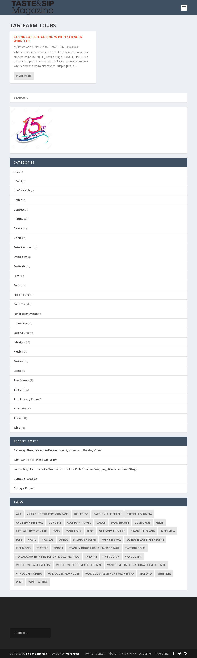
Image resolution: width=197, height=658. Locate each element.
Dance (18, 228)
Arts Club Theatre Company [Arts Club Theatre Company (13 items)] (47, 514)
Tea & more (21, 380)
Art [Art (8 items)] (18, 514)
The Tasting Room (26, 399)
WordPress (72, 653)
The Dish (19, 389)
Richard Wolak (25, 46)
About (112, 653)
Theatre (19, 408)
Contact (101, 653)
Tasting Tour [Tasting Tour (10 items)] (135, 548)
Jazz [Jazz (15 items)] (19, 539)
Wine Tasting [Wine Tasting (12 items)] (38, 582)
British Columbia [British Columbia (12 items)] (139, 514)
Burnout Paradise (25, 479)
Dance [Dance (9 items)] (100, 522)
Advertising (161, 653)
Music (17, 351)
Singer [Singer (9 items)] (58, 548)
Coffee (18, 200)
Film (16, 276)
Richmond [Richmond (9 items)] (23, 548)
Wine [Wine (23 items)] (19, 582)
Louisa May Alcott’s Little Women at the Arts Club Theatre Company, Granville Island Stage (75, 469)
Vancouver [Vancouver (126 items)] (133, 556)
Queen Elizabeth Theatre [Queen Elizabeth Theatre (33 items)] (145, 539)
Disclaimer (145, 653)
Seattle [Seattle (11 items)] (42, 548)
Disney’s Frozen (24, 488)
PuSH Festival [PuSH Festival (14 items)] (111, 539)
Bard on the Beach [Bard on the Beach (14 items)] (107, 514)
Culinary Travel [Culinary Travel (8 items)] (79, 522)
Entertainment (24, 247)
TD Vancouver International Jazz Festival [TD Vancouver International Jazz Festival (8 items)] (47, 556)
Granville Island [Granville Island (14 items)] (142, 531)
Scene (17, 370)
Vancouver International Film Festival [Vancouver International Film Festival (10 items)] (136, 565)
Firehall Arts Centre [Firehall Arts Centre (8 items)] (31, 531)
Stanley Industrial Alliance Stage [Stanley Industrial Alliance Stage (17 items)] (94, 548)
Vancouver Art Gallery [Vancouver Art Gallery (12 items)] (33, 565)
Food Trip (20, 304)
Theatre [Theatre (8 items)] (91, 556)
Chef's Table (22, 190)
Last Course (21, 332)
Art (16, 171)
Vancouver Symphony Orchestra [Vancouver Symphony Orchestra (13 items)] (109, 573)
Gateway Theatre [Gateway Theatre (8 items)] (112, 531)
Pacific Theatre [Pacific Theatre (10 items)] (84, 539)
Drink (17, 238)
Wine (17, 427)
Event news (21, 257)
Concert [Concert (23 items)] (55, 522)
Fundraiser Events (26, 314)
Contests (20, 209)
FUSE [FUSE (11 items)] (90, 531)
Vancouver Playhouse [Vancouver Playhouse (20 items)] (63, 573)
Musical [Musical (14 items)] (47, 539)
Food (17, 285)
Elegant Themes (36, 653)
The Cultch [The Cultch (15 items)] (111, 556)
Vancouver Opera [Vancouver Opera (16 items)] (29, 573)
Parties (18, 361)
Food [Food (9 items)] (56, 531)
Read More (24, 76)
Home (89, 653)
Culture (19, 219)
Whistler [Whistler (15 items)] (164, 573)
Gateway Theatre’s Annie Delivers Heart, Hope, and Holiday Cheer (58, 450)
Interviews (20, 323)
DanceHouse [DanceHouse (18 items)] (120, 522)
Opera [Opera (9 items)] (63, 539)
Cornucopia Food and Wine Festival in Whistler (48, 39)
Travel (53, 46)
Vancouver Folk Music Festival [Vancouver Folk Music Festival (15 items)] (79, 565)
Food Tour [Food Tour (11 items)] (73, 531)
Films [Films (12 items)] (159, 522)
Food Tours (21, 295)
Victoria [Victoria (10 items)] (145, 573)
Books (18, 181)
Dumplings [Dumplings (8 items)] (142, 522)
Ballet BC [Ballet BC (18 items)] (81, 514)
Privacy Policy (127, 653)
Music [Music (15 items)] (32, 539)
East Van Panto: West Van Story (35, 460)
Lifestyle (19, 342)
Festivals (19, 266)
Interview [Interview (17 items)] (167, 531)
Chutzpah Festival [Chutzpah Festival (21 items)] (29, 522)
